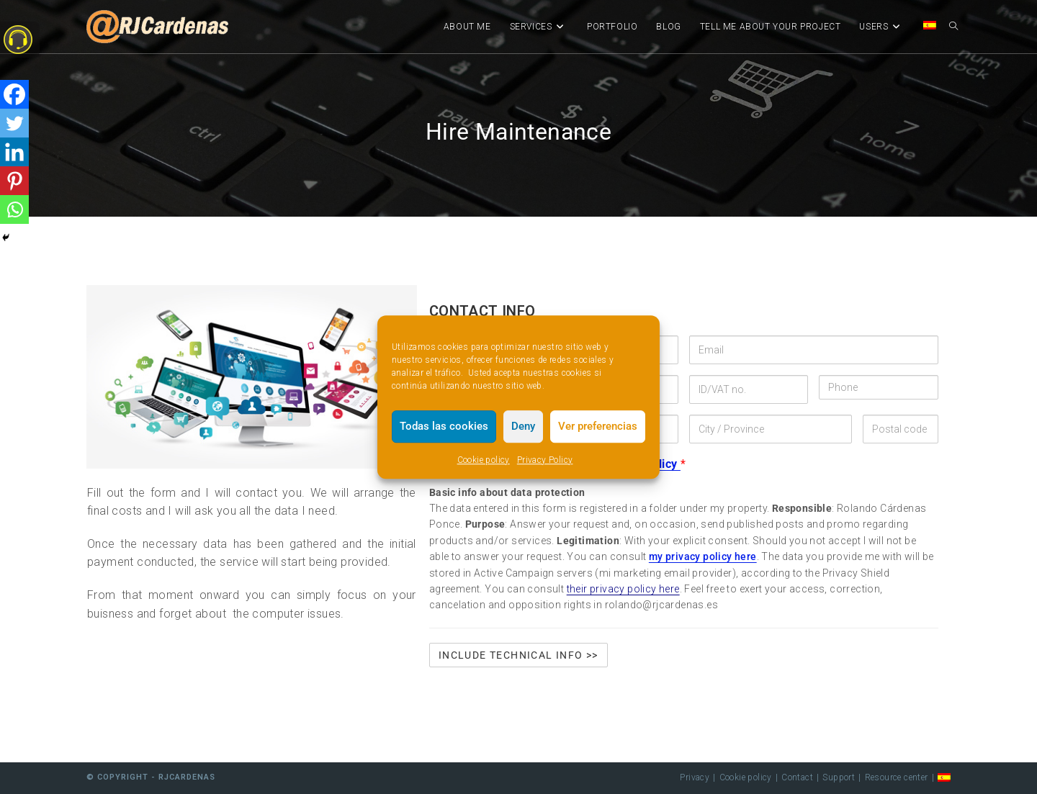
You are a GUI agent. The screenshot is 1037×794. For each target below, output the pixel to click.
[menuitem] (930, 26)
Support (838, 777)
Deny (523, 426)
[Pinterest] (14, 180)
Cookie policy (483, 460)
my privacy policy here (703, 556)
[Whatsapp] (14, 209)
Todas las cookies (444, 426)
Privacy (694, 777)
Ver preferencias (597, 426)
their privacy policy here (623, 589)
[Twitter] (14, 123)
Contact (797, 777)
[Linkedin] (14, 151)
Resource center (896, 777)
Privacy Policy (545, 460)
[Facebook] (14, 94)
